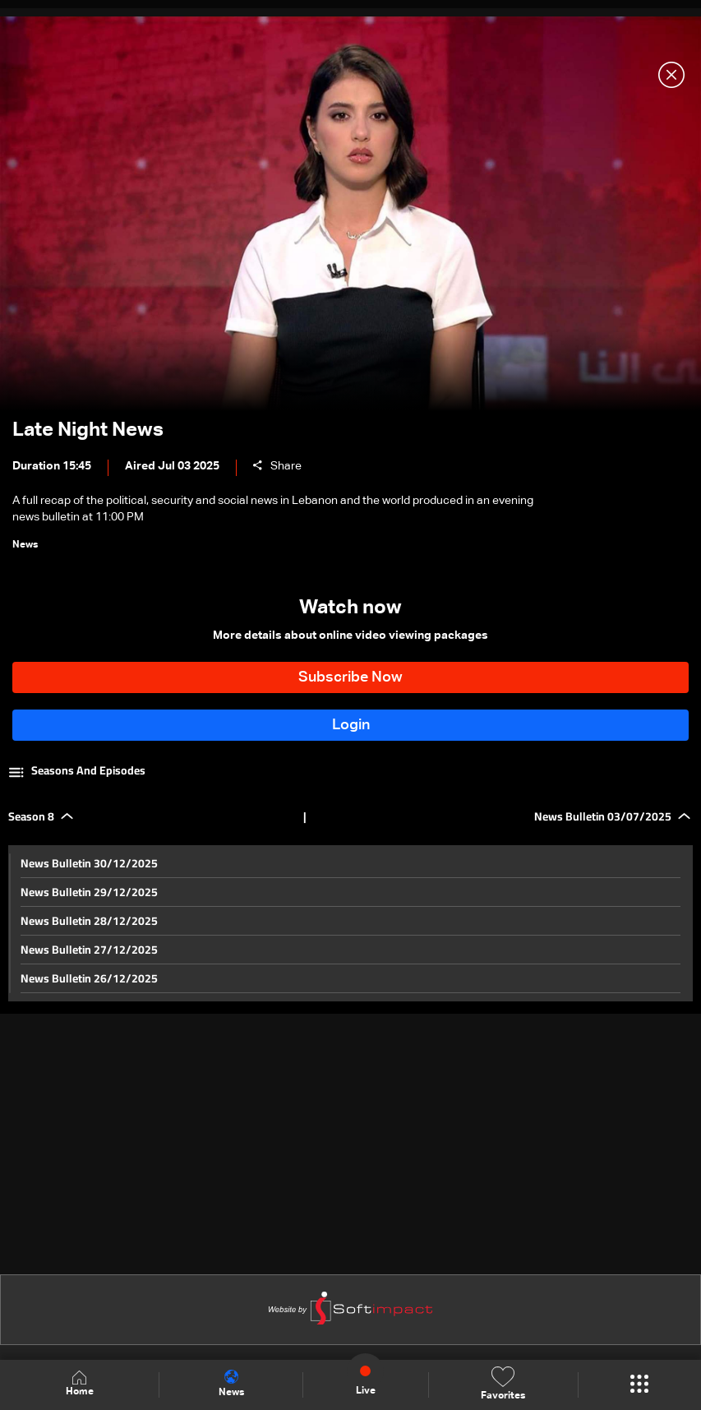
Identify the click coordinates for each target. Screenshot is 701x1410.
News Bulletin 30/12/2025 (89, 863)
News (231, 1384)
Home (80, 1384)
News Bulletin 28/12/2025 (89, 921)
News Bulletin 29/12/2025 (89, 892)
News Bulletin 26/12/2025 (89, 978)
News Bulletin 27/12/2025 (89, 949)
